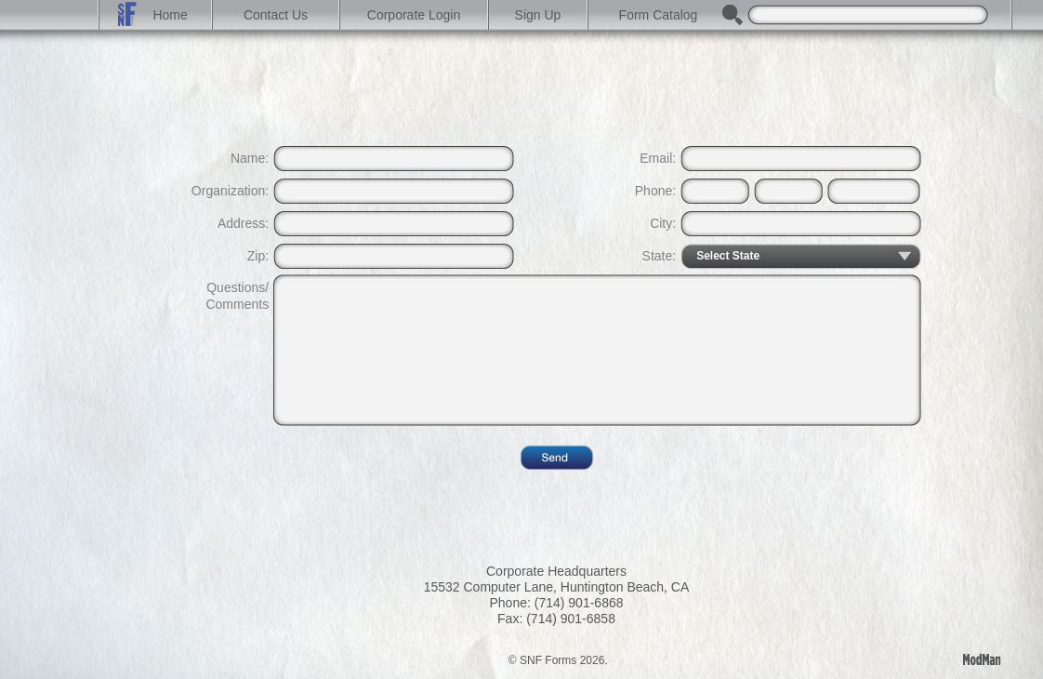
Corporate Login (413, 14)
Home (156, 14)
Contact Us (276, 14)
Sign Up (538, 14)
